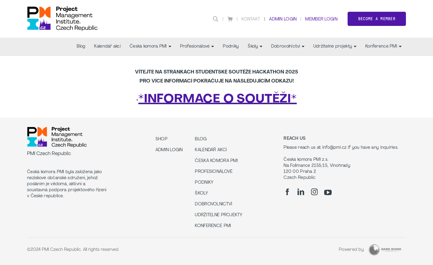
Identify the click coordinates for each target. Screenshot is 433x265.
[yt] (328, 192)
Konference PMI (383, 46)
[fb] (287, 192)
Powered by (351, 250)
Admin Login (282, 19)
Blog (81, 46)
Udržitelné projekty (334, 46)
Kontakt (250, 19)
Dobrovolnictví (287, 46)
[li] (301, 192)
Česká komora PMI (150, 46)
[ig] (314, 192)
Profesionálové (197, 46)
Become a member (376, 19)
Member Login (321, 19)
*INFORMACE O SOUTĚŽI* (217, 99)
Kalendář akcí (107, 46)
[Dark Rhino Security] (384, 250)
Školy (255, 46)
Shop (161, 139)
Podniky (231, 46)
